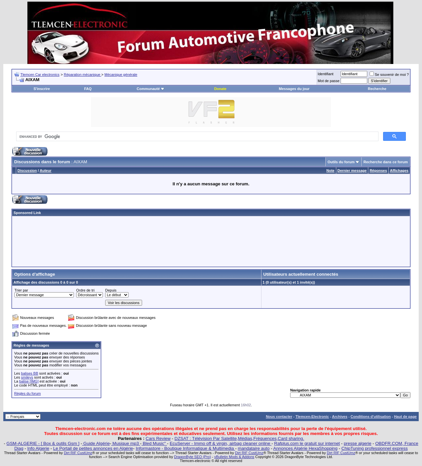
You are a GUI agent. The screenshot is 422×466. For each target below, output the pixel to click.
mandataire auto (253, 448)
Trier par (21, 290)
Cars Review (158, 438)
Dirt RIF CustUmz (78, 453)
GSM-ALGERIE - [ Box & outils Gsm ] (43, 443)
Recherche (377, 89)
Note (330, 170)
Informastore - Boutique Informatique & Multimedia (185, 448)
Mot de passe (329, 81)
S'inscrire (42, 89)
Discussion (27, 170)
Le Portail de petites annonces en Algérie (93, 448)
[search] (196, 137)
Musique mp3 (125, 443)
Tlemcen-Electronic (312, 417)
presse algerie (358, 443)
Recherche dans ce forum (386, 162)
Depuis (110, 290)
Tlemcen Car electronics (40, 75)
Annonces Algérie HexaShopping (305, 448)
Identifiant (326, 74)
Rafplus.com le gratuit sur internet (307, 443)
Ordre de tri (85, 290)
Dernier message (352, 170)
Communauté (151, 89)
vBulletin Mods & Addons (234, 457)
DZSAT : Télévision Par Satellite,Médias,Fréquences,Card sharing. (239, 438)
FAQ (88, 89)
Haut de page (405, 417)
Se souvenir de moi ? (389, 75)
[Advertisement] (211, 241)
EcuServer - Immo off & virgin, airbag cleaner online (221, 443)
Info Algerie (38, 448)
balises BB (29, 373)
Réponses (378, 170)
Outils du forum (341, 162)
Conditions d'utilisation (370, 417)
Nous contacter (279, 417)
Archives (339, 417)
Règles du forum (27, 393)
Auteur (45, 170)
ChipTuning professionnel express (375, 448)
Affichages (399, 170)
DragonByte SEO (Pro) (192, 457)
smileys (27, 377)
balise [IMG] (29, 381)
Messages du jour (294, 89)
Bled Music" (154, 443)
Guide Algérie (96, 443)
